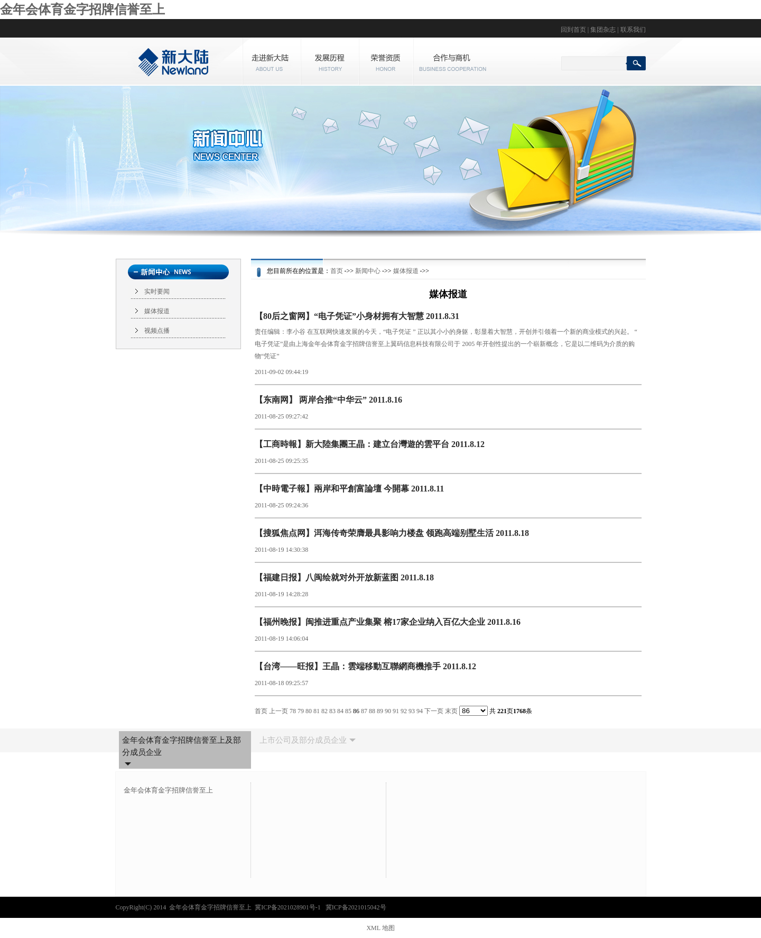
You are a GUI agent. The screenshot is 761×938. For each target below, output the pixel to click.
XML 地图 (380, 928)
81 (316, 711)
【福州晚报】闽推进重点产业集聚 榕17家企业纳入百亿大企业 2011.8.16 (388, 621)
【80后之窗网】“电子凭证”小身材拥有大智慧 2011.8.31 (357, 316)
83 (332, 711)
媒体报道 (157, 311)
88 (372, 711)
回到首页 (573, 29)
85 (348, 711)
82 (324, 711)
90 (388, 711)
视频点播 (157, 330)
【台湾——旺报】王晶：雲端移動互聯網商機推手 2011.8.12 (365, 666)
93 (412, 711)
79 (301, 711)
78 (293, 711)
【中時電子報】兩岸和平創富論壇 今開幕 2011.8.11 (349, 488)
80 (308, 711)
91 (396, 711)
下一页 (433, 711)
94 (419, 711)
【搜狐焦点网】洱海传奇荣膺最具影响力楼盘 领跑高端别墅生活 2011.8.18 (392, 533)
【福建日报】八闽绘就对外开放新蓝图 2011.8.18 (344, 577)
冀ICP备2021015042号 (356, 907)
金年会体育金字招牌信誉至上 (82, 9)
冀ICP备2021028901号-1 (288, 907)
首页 (336, 271)
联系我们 (633, 29)
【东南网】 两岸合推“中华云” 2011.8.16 (328, 399)
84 (340, 711)
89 (380, 711)
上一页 (278, 711)
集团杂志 (603, 29)
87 (364, 711)
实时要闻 (157, 291)
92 (404, 711)
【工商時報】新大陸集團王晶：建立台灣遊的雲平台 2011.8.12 (370, 444)
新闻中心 (367, 271)
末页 (451, 711)
